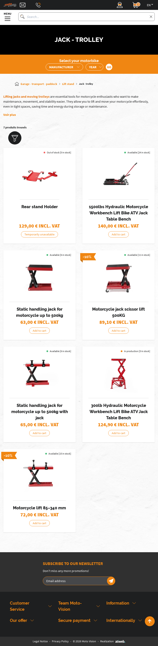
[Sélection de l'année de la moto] (94, 66)
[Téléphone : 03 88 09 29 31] (38, 4)
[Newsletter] (111, 581)
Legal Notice (40, 641)
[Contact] (23, 5)
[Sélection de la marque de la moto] (64, 66)
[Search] (22, 16)
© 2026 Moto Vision (84, 641)
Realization (112, 641)
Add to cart (118, 234)
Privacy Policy (60, 641)
